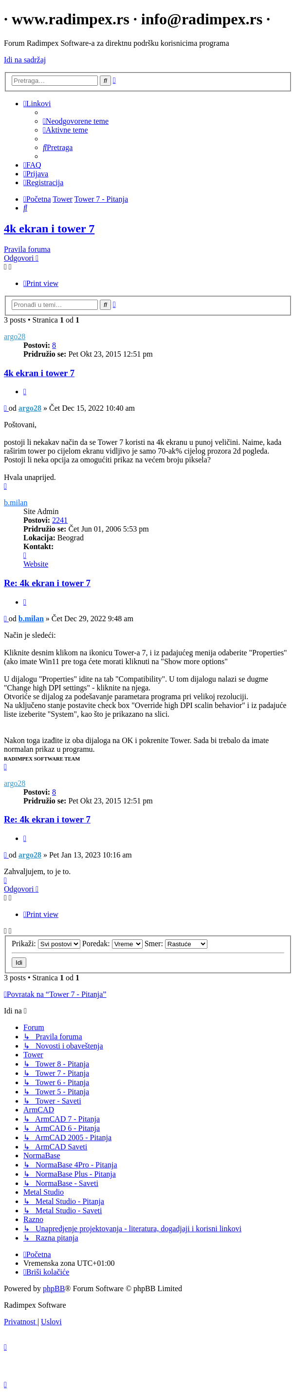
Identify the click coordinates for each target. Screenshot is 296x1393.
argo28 (14, 336)
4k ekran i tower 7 (49, 228)
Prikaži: (46, 943)
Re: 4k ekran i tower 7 (47, 583)
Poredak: (112, 943)
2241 (60, 520)
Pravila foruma (27, 249)
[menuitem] (76, 121)
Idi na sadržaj (25, 60)
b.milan (15, 502)
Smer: (176, 943)
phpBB (54, 1288)
